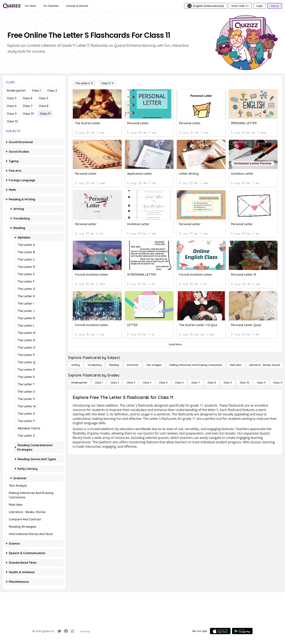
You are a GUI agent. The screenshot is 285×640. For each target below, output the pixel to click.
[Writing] (75, 365)
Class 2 (52, 90)
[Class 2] (114, 383)
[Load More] (175, 344)
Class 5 (43, 98)
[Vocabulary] (94, 365)
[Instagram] (72, 631)
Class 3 (11, 98)
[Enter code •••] (240, 6)
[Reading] (114, 365)
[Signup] (274, 6)
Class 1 (36, 90)
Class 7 (27, 106)
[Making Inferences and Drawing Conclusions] (195, 365)
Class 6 (12, 106)
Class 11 (45, 113)
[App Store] (220, 631)
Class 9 (12, 113)
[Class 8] (211, 383)
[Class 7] (195, 383)
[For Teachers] (51, 6)
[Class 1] (99, 383)
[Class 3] (130, 383)
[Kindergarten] (79, 383)
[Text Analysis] (154, 365)
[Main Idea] (235, 365)
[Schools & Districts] (77, 6)
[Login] (259, 6)
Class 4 (27, 98)
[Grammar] (133, 365)
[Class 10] (244, 383)
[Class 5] (163, 383)
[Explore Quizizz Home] (12, 5)
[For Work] (30, 6)
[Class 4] (147, 383)
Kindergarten (16, 90)
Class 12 (12, 121)
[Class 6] (179, 383)
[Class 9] (227, 383)
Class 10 (28, 113)
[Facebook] (66, 631)
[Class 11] (107, 83)
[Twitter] (59, 631)
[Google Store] (242, 631)
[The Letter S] (84, 83)
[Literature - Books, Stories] (264, 365)
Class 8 (43, 106)
